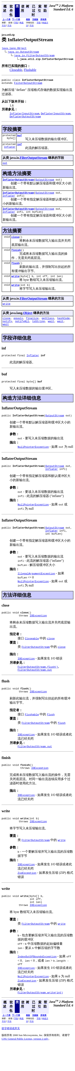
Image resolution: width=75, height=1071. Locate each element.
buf (19, 138)
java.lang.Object (14, 48)
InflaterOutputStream (18, 184)
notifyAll (22, 333)
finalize (32, 329)
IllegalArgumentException (36, 591)
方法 (9, 25)
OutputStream (44, 184)
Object (27, 324)
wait (51, 333)
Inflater (10, 151)
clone (6, 329)
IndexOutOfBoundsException (37, 982)
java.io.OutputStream (23, 52)
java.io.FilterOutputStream (34, 56)
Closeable (16, 70)
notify (7, 333)
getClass (48, 329)
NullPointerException (33, 461)
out (5, 167)
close (15, 244)
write (15, 286)
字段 (16, 23)
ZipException (27, 896)
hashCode (63, 329)
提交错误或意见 (11, 1055)
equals (18, 329)
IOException (38, 634)
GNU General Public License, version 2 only (25, 1065)
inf (19, 148)
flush (15, 272)
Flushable (30, 70)
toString (38, 333)
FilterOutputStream (28, 84)
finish (16, 258)
